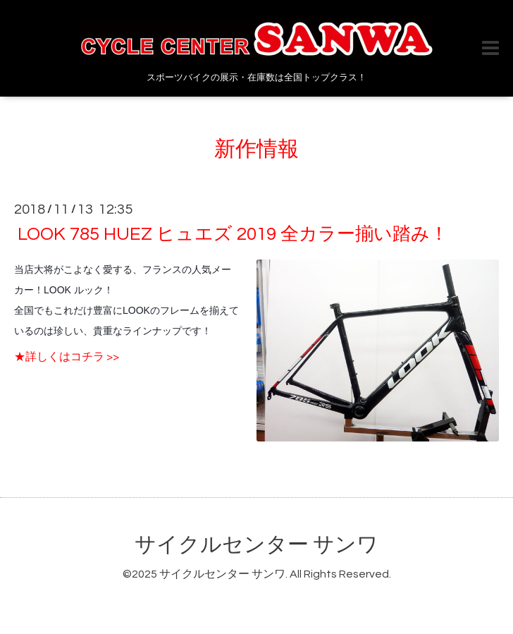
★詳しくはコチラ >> (66, 356)
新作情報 (256, 149)
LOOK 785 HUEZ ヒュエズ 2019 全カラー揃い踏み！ (233, 234)
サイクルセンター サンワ (256, 545)
